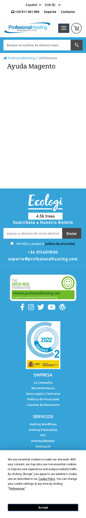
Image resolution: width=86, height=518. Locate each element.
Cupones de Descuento (43, 404)
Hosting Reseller (43, 440)
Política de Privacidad (43, 399)
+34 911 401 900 (25, 12)
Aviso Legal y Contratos (43, 393)
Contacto (68, 12)
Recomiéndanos (43, 388)
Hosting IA (43, 446)
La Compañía (43, 382)
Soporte (50, 12)
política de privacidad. (60, 244)
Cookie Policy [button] (46, 479)
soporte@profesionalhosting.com (43, 259)
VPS (43, 435)
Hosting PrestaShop (43, 429)
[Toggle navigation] (63, 28)
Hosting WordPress (43, 424)
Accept (43, 507)
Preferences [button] (17, 488)
